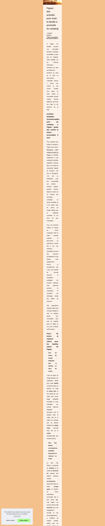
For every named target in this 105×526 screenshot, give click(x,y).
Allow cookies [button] (24, 520)
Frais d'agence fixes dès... (12, 75)
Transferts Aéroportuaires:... (12, 60)
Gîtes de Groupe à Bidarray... (13, 49)
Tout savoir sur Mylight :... (12, 42)
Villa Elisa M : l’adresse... (11, 86)
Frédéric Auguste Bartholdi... (12, 134)
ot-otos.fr (31, 41)
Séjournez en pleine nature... (12, 112)
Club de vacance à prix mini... (13, 160)
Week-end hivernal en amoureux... (14, 171)
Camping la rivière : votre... (12, 145)
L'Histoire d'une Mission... (12, 46)
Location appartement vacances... (14, 71)
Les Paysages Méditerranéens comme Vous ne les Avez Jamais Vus (57, 514)
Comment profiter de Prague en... (14, 189)
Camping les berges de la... (12, 149)
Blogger (34, 522)
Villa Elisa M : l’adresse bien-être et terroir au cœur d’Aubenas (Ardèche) (58, 491)
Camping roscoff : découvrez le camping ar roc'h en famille (54, 500)
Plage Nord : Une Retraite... (12, 57)
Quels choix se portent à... (12, 156)
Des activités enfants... (11, 142)
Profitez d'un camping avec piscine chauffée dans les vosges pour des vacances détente (62, 511)
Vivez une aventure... (10, 186)
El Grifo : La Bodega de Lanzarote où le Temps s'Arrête (53, 497)
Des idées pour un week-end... (13, 175)
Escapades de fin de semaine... (13, 197)
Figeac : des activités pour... (12, 108)
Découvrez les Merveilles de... (13, 138)
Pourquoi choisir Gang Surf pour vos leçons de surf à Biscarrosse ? (56, 503)
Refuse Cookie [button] (10, 520)
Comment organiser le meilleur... (13, 193)
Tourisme (38, 41)
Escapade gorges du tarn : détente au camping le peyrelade (54, 517)
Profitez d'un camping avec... (12, 116)
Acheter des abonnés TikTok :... (13, 35)
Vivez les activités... (10, 153)
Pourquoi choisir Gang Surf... (13, 101)
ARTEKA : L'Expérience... (12, 105)
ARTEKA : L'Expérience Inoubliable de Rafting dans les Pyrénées (87, 483)
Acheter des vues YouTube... (12, 38)
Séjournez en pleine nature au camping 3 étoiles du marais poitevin (42, 483)
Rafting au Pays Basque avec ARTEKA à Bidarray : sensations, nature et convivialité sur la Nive (64, 494)
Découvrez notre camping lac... (13, 167)
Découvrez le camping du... (12, 64)
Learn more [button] (17, 516)
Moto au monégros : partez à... (13, 123)
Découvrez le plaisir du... (11, 53)
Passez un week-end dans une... (13, 178)
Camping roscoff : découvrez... (13, 97)
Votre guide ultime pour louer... (13, 79)
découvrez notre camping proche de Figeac (80, 66)
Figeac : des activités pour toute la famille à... (53, 41)
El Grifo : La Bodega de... (12, 94)
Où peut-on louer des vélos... (13, 182)
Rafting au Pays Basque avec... (13, 90)
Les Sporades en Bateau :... (12, 131)
